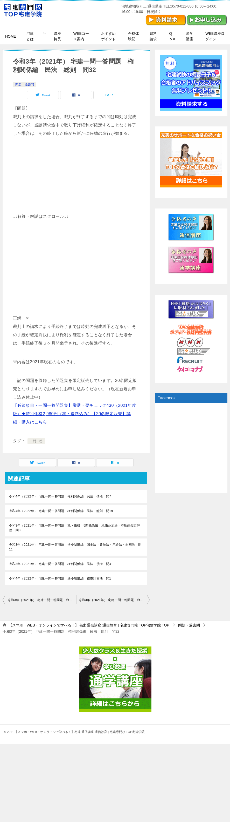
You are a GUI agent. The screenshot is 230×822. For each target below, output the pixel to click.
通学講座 (189, 36)
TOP (89, 625)
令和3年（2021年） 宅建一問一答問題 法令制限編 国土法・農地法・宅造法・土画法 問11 (75, 547)
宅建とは (30, 36)
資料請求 (153, 36)
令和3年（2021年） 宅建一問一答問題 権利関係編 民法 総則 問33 (114, 600)
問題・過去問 (24, 84)
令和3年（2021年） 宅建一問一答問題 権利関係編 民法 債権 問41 (61, 564)
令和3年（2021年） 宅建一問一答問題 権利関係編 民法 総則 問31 (42, 600)
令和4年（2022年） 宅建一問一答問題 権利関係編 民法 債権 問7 (60, 496)
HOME (10, 36)
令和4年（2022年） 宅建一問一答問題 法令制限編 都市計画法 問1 (60, 578)
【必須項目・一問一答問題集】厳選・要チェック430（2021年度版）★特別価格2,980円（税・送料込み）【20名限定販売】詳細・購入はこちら (74, 413)
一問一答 (36, 441)
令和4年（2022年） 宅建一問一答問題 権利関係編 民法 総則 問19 (61, 511)
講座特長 (57, 36)
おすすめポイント (108, 36)
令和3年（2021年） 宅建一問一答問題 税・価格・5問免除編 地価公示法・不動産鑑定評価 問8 (74, 528)
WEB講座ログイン (215, 36)
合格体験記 (133, 36)
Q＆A (172, 36)
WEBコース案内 (81, 36)
